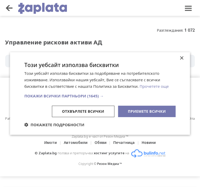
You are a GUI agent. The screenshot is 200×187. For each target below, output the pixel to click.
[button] (100, 95)
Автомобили (76, 142)
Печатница (124, 142)
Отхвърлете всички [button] (83, 111)
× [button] (182, 58)
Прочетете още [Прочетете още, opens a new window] (154, 86)
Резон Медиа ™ (109, 164)
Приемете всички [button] (147, 111)
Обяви (101, 142)
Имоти (50, 142)
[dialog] (100, 93)
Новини (149, 142)
